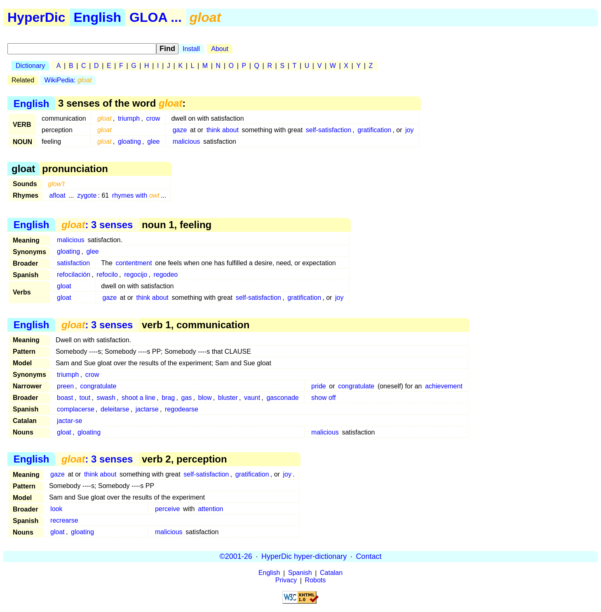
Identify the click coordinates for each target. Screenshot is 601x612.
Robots (315, 580)
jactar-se (69, 420)
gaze (180, 129)
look (56, 508)
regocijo (135, 274)
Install (191, 48)
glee (153, 141)
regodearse (181, 409)
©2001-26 (236, 556)
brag (168, 397)
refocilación (73, 274)
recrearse (64, 520)
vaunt (252, 397)
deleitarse (115, 409)
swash (105, 397)
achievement (443, 386)
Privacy (286, 580)
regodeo (165, 274)
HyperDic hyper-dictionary (304, 556)
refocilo (107, 274)
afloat (57, 195)
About (219, 48)
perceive (167, 508)
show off (323, 397)
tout (85, 397)
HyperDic (36, 17)
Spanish (300, 573)
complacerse (75, 409)
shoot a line (138, 397)
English (98, 17)
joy (409, 129)
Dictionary (30, 65)
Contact (368, 556)
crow (153, 118)
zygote (86, 195)
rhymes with (136, 195)
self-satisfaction (328, 129)
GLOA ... (155, 17)
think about (223, 129)
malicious (186, 141)
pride (318, 386)
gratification (374, 129)
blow (205, 397)
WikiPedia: (68, 80)
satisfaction (73, 262)
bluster (228, 397)
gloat (64, 286)
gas (186, 397)
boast (65, 397)
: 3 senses (97, 224)
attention (210, 508)
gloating (129, 141)
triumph (129, 118)
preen (65, 386)
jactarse (147, 409)
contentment (134, 262)
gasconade (282, 397)
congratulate (98, 386)
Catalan (331, 573)
